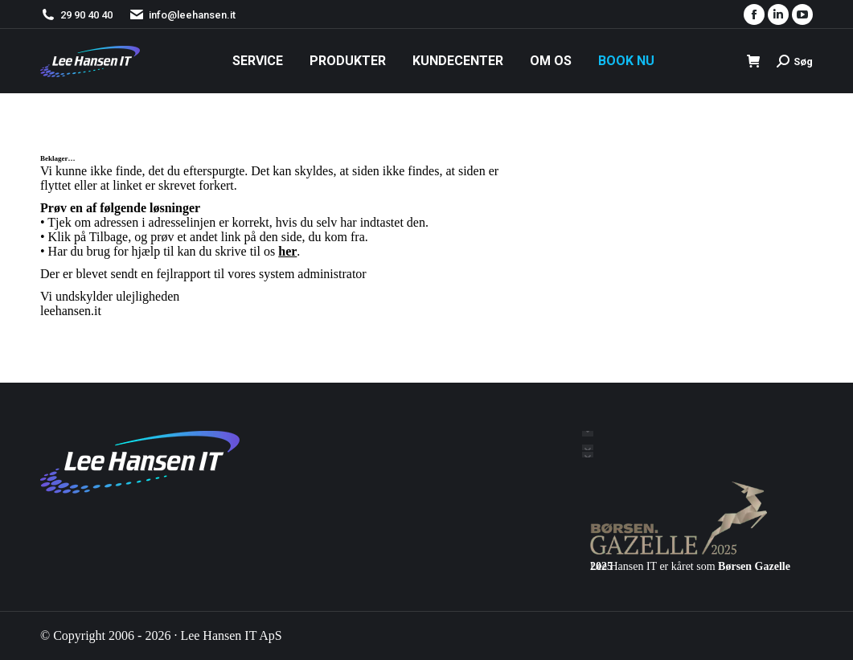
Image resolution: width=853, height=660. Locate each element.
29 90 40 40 (86, 15)
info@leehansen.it (182, 15)
